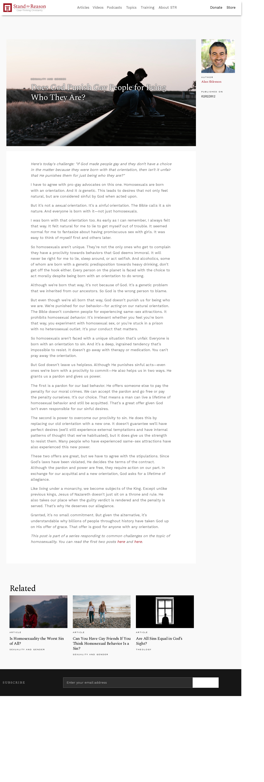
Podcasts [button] (114, 7)
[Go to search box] (180, 7)
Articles (83, 7)
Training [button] (147, 7)
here (121, 542)
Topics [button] (131, 7)
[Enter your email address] (128, 682)
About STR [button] (168, 7)
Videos (98, 7)
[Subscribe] (206, 682)
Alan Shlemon (211, 81)
